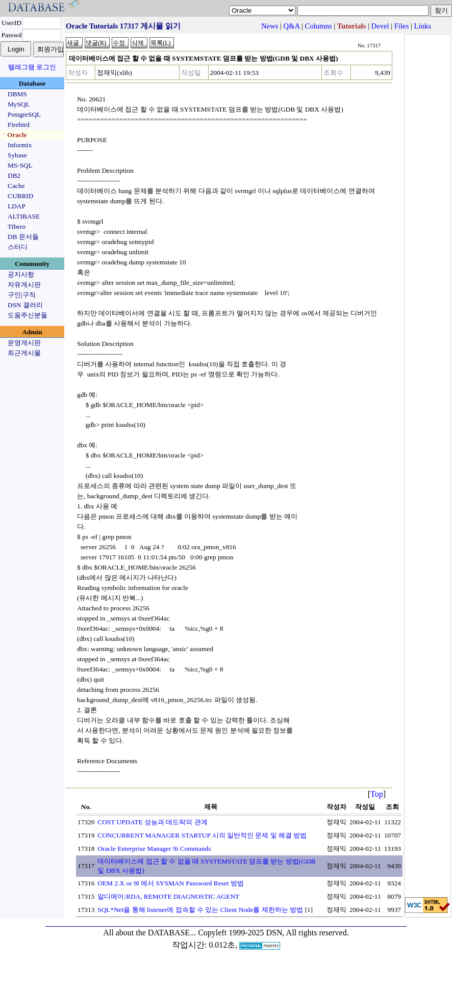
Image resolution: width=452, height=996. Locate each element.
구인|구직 (22, 295)
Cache (16, 186)
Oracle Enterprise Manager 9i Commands (154, 848)
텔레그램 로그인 (32, 67)
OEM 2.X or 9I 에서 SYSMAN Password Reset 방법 (170, 883)
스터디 (18, 247)
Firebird (19, 124)
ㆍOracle (14, 135)
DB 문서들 (23, 236)
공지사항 (21, 274)
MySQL (19, 104)
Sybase (17, 155)
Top (376, 794)
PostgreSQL (24, 114)
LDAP (17, 206)
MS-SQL (20, 165)
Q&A (292, 26)
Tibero (17, 226)
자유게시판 (24, 284)
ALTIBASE (24, 216)
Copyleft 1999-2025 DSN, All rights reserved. (273, 932)
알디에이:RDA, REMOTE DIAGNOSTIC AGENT (168, 896)
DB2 (14, 175)
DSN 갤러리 (25, 305)
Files (401, 26)
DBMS (17, 94)
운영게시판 (24, 342)
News (269, 26)
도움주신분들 (27, 315)
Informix (20, 145)
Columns (318, 26)
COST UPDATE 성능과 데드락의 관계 (152, 822)
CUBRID (20, 196)
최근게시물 (24, 353)
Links (422, 26)
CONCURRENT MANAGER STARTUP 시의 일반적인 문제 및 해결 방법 (202, 835)
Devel (380, 26)
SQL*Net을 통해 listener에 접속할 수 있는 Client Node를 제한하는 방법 (200, 909)
